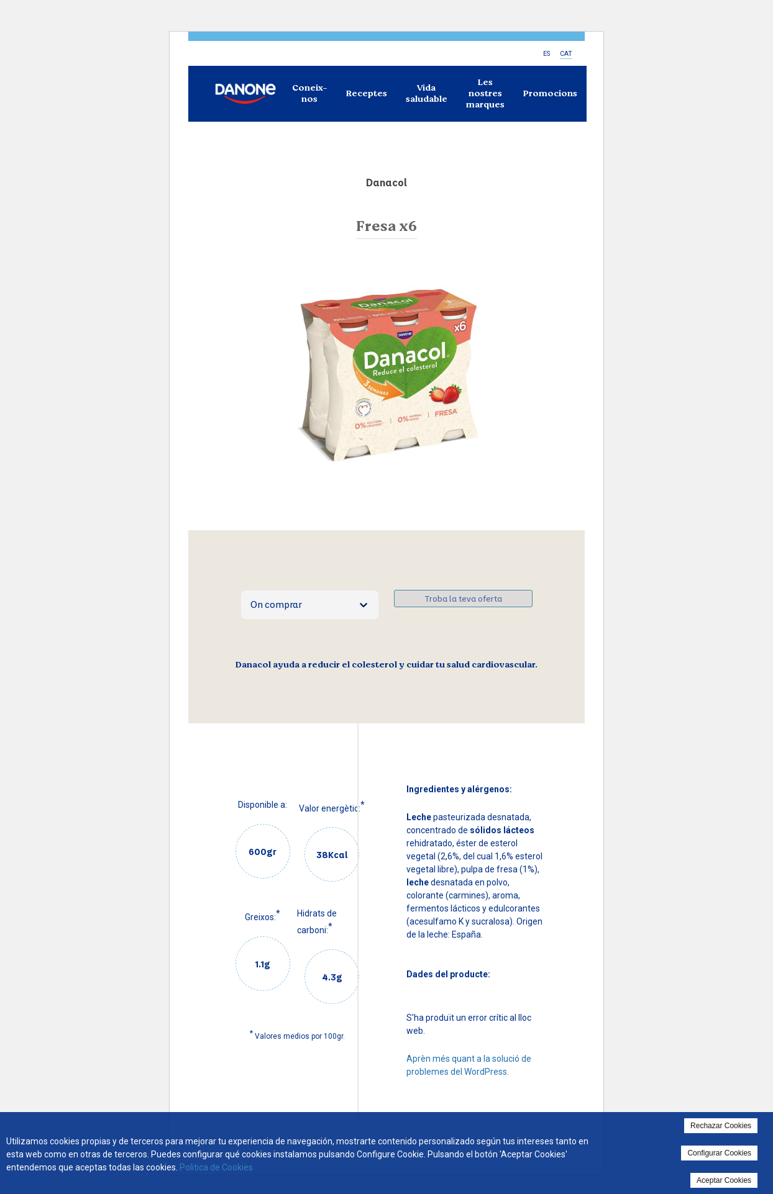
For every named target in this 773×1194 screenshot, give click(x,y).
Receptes (366, 93)
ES (546, 54)
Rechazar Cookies (720, 1125)
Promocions (550, 93)
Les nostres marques (485, 93)
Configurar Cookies (719, 1153)
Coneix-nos (309, 93)
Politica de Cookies (216, 1167)
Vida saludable (426, 93)
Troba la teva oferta (463, 598)
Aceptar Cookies (724, 1180)
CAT (566, 54)
